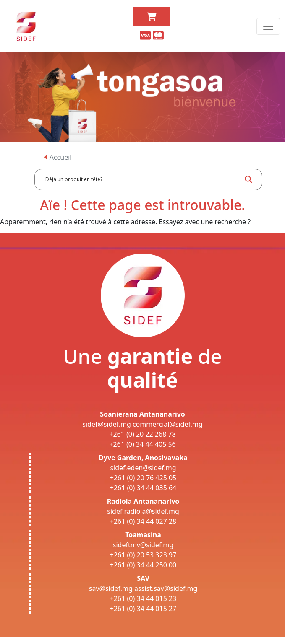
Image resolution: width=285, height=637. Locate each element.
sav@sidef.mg (111, 588)
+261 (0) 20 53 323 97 (143, 554)
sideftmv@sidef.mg (143, 544)
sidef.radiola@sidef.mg (143, 511)
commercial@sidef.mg (168, 424)
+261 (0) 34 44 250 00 (143, 565)
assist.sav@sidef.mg (165, 588)
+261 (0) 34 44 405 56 (142, 444)
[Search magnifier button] (248, 179)
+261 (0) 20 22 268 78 (142, 434)
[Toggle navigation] (268, 26)
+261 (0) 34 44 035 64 (143, 487)
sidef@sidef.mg (106, 424)
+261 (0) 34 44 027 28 (143, 521)
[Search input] (142, 179)
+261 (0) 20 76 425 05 (143, 477)
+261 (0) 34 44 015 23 (143, 598)
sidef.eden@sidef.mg (143, 467)
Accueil (58, 157)
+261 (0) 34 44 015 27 (143, 608)
